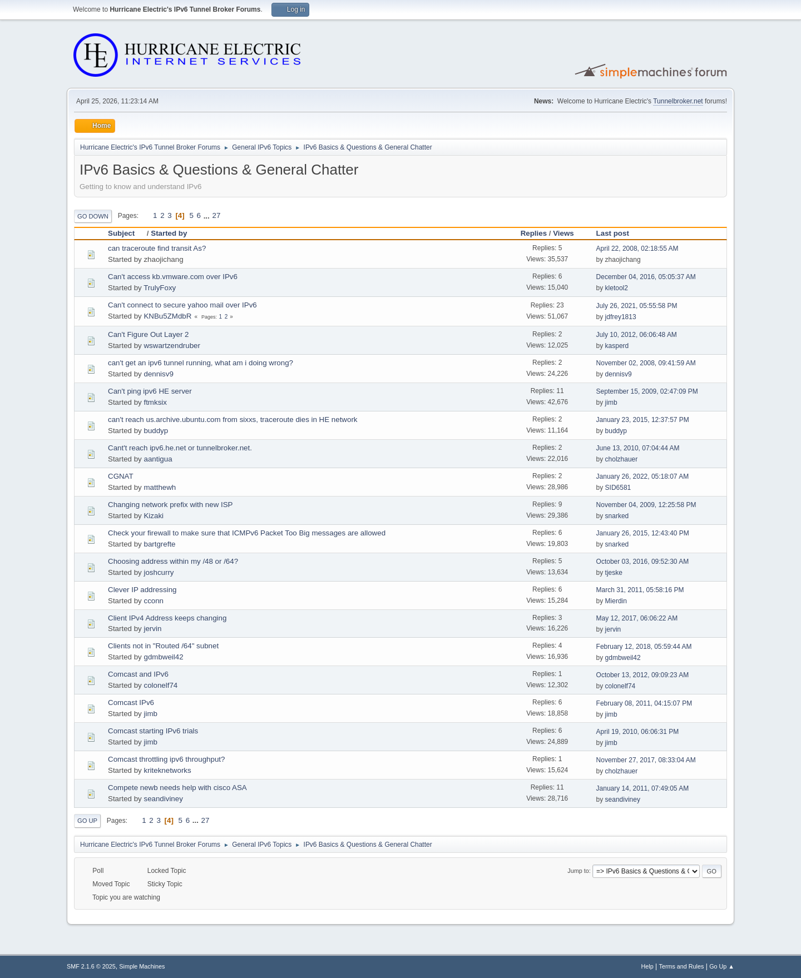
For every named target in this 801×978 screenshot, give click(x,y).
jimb (611, 402)
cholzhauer (621, 459)
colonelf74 (160, 685)
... (208, 215)
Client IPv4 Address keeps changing (167, 618)
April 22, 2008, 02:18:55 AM (637, 248)
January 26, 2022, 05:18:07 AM (642, 476)
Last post (612, 233)
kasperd (617, 346)
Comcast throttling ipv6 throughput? (166, 759)
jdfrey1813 (620, 317)
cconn (154, 601)
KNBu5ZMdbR (167, 316)
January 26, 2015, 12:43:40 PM (642, 533)
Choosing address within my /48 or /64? (173, 561)
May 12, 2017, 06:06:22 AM (637, 618)
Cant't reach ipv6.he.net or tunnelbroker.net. (180, 448)
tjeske (613, 573)
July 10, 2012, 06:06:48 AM (636, 335)
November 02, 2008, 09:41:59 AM (646, 363)
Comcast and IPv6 (138, 674)
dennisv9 (158, 374)
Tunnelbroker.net (678, 101)
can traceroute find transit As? (157, 248)
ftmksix (155, 402)
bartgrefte (159, 544)
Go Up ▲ (721, 966)
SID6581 (618, 488)
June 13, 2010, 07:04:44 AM (638, 448)
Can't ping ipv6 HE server (150, 391)
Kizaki (154, 516)
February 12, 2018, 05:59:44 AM (644, 647)
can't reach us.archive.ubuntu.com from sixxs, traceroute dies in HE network (233, 419)
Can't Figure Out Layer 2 (148, 334)
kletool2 (616, 288)
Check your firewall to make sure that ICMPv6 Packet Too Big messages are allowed (246, 533)
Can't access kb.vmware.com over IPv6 (173, 276)
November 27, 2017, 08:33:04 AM (646, 760)
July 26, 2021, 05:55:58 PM (637, 306)
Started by (169, 233)
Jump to (578, 870)
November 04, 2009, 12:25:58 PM (646, 505)
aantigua (158, 459)
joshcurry (159, 572)
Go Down (92, 216)
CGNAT (121, 476)
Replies (534, 233)
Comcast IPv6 (131, 702)
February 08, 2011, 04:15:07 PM (644, 703)
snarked (617, 516)
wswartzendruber (172, 345)
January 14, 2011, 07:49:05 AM (642, 788)
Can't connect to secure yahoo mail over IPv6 (182, 305)
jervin (152, 628)
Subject (126, 233)
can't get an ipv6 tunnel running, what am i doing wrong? (200, 363)
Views (563, 233)
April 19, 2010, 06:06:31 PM (637, 732)
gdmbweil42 (163, 657)
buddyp (156, 430)
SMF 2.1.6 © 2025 (91, 966)
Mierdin (616, 601)
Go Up (87, 820)
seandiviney (163, 799)
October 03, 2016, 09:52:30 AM (642, 561)
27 (216, 215)
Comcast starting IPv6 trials (153, 731)
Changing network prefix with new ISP (170, 504)
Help (647, 966)
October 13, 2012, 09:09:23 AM (642, 675)
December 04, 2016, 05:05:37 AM (646, 277)
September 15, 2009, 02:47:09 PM (647, 391)
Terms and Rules (681, 966)
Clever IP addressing (142, 589)
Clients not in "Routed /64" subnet (163, 646)
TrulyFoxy (160, 288)
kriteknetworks (167, 770)
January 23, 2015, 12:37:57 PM (642, 420)
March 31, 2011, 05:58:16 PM (640, 590)
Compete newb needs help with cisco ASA (177, 787)
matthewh (160, 487)
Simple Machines (142, 966)
